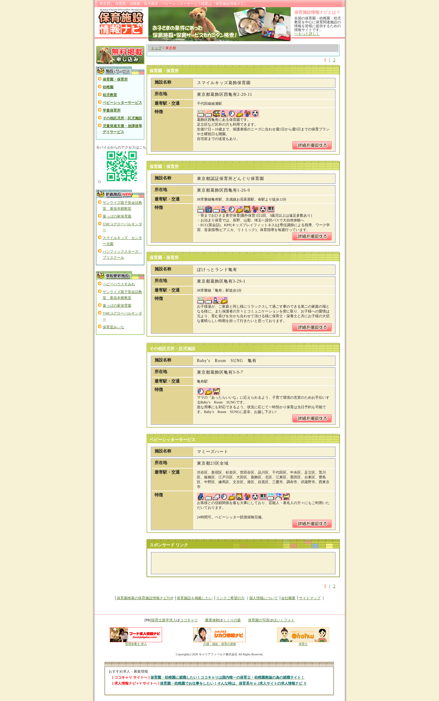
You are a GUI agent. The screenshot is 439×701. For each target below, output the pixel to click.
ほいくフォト (284, 620)
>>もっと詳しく (307, 34)
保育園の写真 (258, 620)
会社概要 (288, 598)
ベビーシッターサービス (122, 103)
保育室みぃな (113, 327)
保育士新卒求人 (163, 620)
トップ (156, 48)
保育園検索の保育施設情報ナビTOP (145, 598)
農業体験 (212, 620)
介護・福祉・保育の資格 (219, 642)
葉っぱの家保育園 (117, 216)
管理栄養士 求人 (136, 643)
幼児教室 (110, 95)
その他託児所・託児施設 (122, 118)
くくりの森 (232, 620)
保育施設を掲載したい (194, 598)
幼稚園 (108, 87)
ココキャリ (189, 620)
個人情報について (263, 598)
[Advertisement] (224, 563)
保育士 (303, 642)
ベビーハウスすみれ (119, 284)
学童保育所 (112, 110)
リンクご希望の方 (230, 598)
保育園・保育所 (115, 79)
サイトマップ (310, 598)
